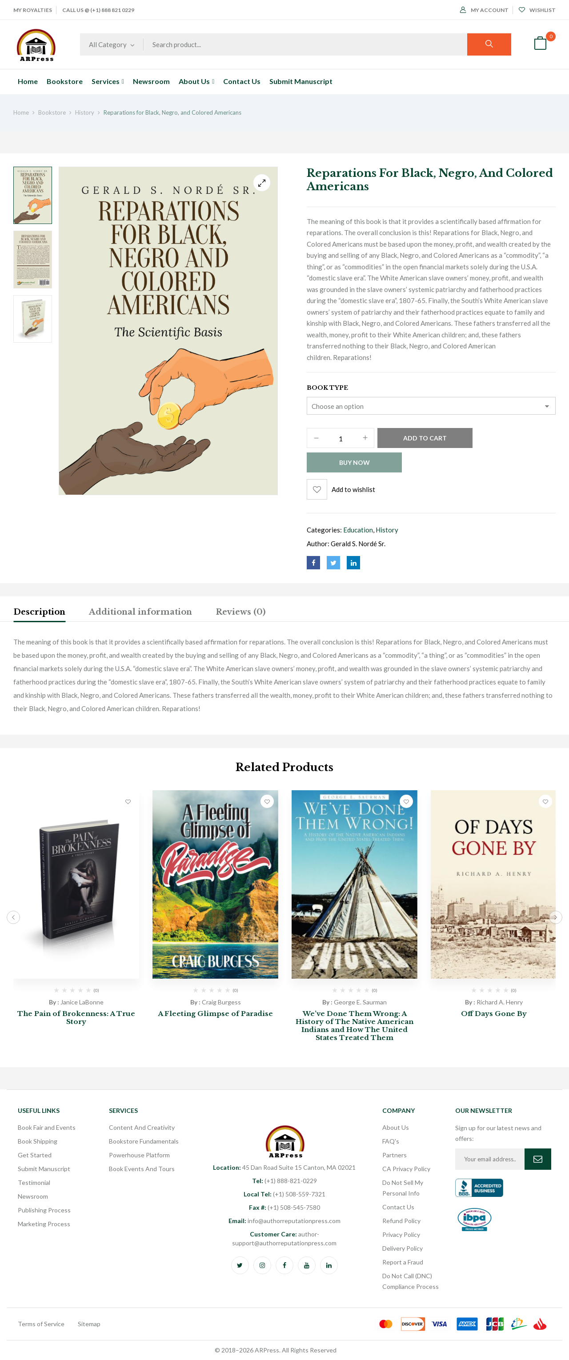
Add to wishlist (353, 489)
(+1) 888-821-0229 (284, 1180)
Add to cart (425, 438)
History (84, 112)
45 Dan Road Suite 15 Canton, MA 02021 (284, 1167)
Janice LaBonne (82, 1002)
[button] (540, 44)
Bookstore (52, 112)
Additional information (140, 612)
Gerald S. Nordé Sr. (358, 544)
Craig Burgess (221, 1002)
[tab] (39, 613)
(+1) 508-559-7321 (284, 1194)
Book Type (327, 388)
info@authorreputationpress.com (284, 1220)
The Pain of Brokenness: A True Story (76, 1017)
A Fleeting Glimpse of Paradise (215, 1013)
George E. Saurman (360, 1002)
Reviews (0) (240, 612)
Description (39, 612)
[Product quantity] (340, 438)
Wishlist (537, 10)
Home (21, 112)
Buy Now (354, 462)
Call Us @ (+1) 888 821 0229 (98, 10)
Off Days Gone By (494, 1013)
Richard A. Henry (500, 1002)
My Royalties (32, 10)
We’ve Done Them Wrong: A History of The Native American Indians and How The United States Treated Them (354, 1025)
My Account (484, 10)
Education (358, 530)
